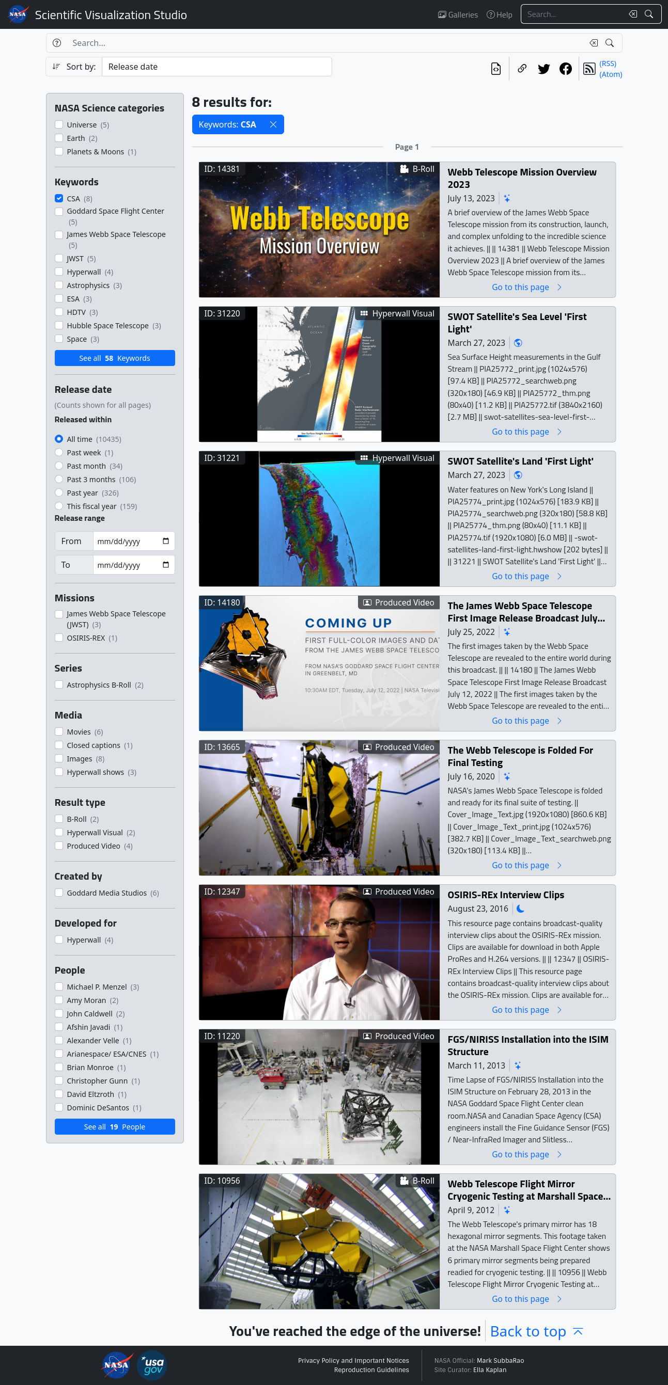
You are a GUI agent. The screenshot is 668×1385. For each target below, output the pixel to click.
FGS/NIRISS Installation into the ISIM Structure (528, 1045)
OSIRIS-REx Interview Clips (505, 894)
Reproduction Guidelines (371, 1370)
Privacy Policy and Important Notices (353, 1361)
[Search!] (650, 14)
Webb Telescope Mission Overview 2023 (522, 178)
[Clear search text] (631, 14)
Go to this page (527, 286)
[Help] (56, 43)
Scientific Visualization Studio (111, 14)
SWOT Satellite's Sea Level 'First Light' (516, 322)
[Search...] (572, 14)
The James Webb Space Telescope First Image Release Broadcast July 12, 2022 (522, 611)
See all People (114, 1127)
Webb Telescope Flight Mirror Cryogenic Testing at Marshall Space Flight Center (525, 1189)
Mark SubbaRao (500, 1361)
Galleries (458, 14)
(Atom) (611, 74)
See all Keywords (114, 358)
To (65, 564)
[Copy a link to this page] (522, 68)
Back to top (537, 1331)
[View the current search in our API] (496, 69)
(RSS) (608, 63)
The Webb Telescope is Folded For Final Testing (520, 756)
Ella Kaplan (490, 1370)
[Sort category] (217, 66)
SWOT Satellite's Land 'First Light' (520, 461)
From (71, 541)
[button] (273, 124)
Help (499, 14)
